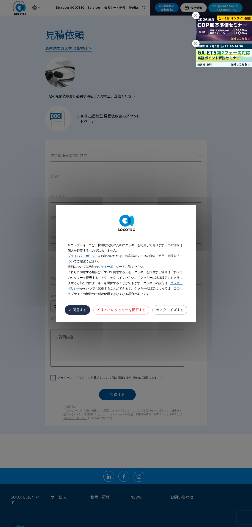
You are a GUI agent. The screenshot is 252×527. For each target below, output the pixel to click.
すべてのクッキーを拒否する (121, 310)
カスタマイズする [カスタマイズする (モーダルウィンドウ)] (170, 310)
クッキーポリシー (110, 266)
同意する (77, 310)
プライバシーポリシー (83, 256)
